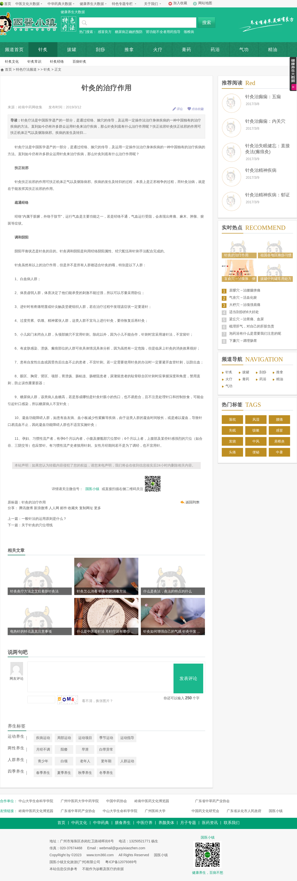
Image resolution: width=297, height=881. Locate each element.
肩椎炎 (279, 441)
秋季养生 (85, 773)
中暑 (279, 452)
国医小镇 (276, 811)
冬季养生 (106, 773)
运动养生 (16, 736)
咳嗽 (255, 430)
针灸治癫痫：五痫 (263, 96)
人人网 (54, 508)
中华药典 (101, 823)
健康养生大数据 (92, 4)
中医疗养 (144, 823)
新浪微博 (41, 508)
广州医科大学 (155, 811)
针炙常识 (34, 61)
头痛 (232, 452)
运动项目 (85, 738)
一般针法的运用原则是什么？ (44, 519)
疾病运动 (43, 738)
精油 (279, 379)
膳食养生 (123, 823)
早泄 (85, 749)
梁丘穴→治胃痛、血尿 (246, 319)
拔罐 (71, 49)
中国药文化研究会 (205, 811)
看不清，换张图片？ (97, 701)
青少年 (43, 761)
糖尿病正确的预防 (129, 32)
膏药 (186, 49)
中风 (255, 441)
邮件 (63, 508)
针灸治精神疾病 (260, 170)
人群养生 (16, 760)
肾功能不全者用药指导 (163, 32)
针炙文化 (12, 61)
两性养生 (16, 748)
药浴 (215, 49)
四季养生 (16, 771)
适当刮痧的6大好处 (244, 312)
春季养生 (43, 773)
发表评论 (188, 678)
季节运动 (106, 738)
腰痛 (279, 419)
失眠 (232, 430)
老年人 (85, 761)
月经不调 (43, 749)
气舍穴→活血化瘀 (243, 297)
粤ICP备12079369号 (121, 862)
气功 (244, 49)
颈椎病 (189, 32)
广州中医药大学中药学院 (80, 801)
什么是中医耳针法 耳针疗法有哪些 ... (105, 631)
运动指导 (127, 738)
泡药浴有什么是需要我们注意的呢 (255, 333)
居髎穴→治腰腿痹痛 (244, 290)
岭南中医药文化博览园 (151, 801)
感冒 (279, 430)
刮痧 (100, 49)
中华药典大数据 (60, 4)
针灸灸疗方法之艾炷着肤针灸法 (34, 591)
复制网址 (86, 508)
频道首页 (14, 49)
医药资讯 (210, 823)
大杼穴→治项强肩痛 (244, 305)
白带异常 (106, 749)
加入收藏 (180, 3)
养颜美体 (166, 823)
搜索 (206, 22)
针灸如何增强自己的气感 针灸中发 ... (171, 631)
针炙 (43, 49)
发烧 (232, 441)
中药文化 (79, 823)
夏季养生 (64, 773)
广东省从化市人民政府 (244, 811)
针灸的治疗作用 (34, 502)
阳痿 (64, 749)
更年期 (106, 761)
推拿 (129, 49)
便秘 (255, 452)
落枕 (232, 419)
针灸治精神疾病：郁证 (267, 194)
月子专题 (188, 823)
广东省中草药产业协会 (212, 801)
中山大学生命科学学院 (36, 801)
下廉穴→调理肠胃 (243, 341)
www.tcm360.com (100, 855)
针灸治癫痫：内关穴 (265, 121)
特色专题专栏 (122, 4)
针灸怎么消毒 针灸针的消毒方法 (101, 591)
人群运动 (127, 761)
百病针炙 (79, 61)
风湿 (255, 419)
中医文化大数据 (27, 4)
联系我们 (232, 823)
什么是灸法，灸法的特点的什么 (167, 591)
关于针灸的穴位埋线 (37, 525)
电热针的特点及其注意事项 (31, 631)
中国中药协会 (116, 801)
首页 (7, 4)
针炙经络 (57, 61)
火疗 (158, 49)
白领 (64, 761)
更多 (97, 508)
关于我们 (151, 4)
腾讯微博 (26, 508)
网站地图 (205, 3)
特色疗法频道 (26, 69)
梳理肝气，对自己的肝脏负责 (251, 326)
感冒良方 (105, 32)
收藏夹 (73, 508)
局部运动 (64, 738)
